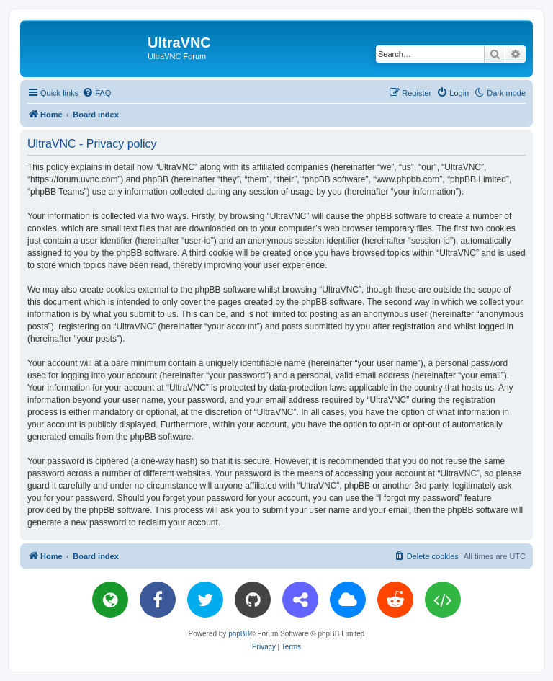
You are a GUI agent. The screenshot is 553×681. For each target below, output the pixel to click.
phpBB (239, 634)
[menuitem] (96, 93)
